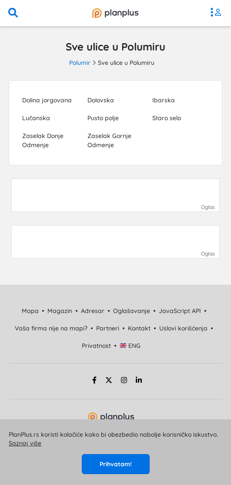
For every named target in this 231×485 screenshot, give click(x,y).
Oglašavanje (131, 311)
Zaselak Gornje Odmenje (109, 140)
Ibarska (163, 100)
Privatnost (96, 346)
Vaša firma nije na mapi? (51, 328)
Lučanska (36, 118)
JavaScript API (180, 311)
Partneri (107, 328)
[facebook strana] (93, 381)
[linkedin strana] (138, 381)
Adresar (92, 311)
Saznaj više (25, 443)
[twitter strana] (109, 381)
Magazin (59, 311)
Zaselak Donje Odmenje (43, 140)
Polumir (79, 63)
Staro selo (166, 118)
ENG (130, 346)
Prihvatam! (116, 464)
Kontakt (139, 328)
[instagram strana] (124, 381)
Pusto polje (103, 118)
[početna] (115, 13)
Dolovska (100, 100)
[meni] (218, 13)
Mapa (30, 311)
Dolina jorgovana (47, 100)
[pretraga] (13, 13)
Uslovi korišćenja (183, 328)
